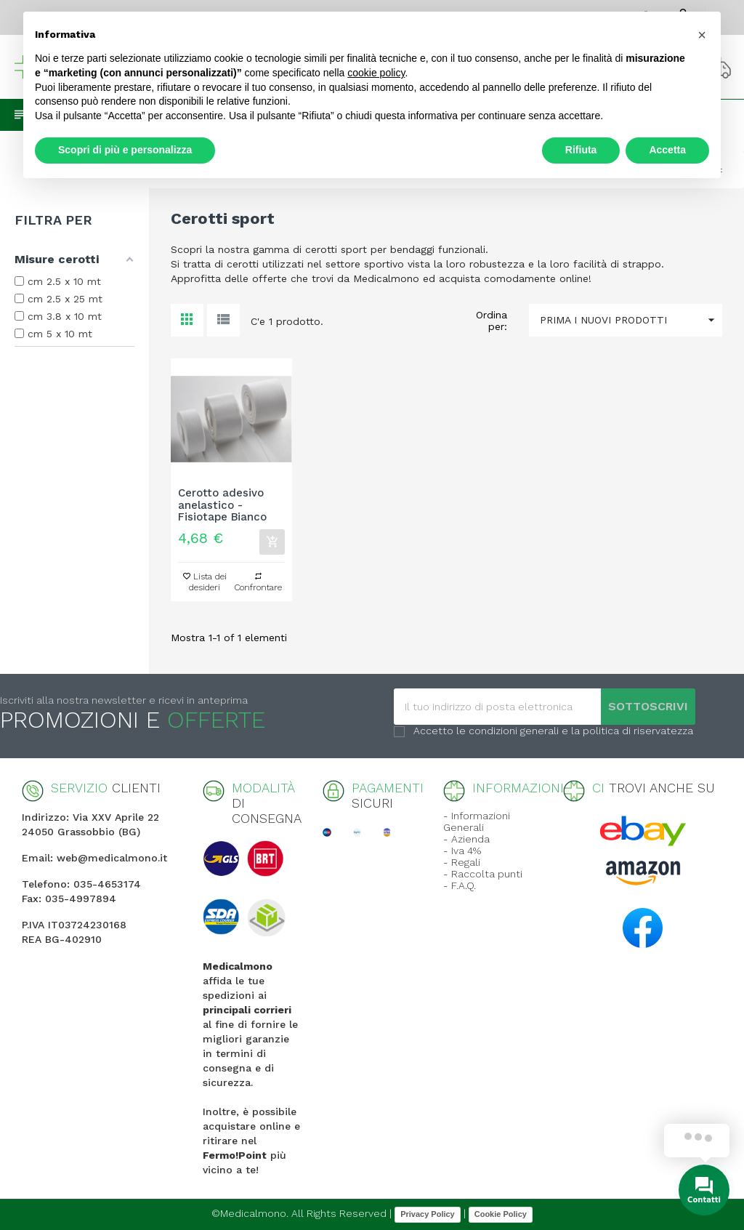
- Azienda (466, 839)
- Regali (461, 862)
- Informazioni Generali (476, 821)
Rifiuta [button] (581, 150)
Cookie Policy (500, 1214)
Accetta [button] (667, 150)
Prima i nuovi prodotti (631, 320)
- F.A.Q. (459, 885)
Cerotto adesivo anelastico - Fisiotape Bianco (222, 505)
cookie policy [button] (376, 73)
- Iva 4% (462, 850)
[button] (701, 35)
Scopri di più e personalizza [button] (125, 150)
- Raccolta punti (482, 874)
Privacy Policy (427, 1214)
